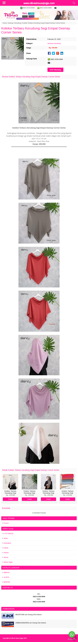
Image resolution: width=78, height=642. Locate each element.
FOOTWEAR (8, 533)
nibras (6, 557)
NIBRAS (7, 572)
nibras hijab (8, 562)
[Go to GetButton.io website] (72, 639)
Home (5, 23)
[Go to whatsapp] (72, 634)
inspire (6, 553)
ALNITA (6, 577)
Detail (10, 499)
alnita (6, 538)
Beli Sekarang (55, 70)
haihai (6, 548)
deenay (10, 23)
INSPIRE (7, 582)
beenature (7, 543)
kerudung (17, 23)
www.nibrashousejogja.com (39, 3)
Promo (6, 523)
